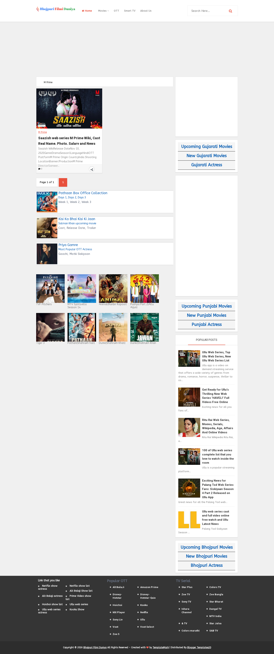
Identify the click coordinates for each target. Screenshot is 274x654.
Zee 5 (116, 634)
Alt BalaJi (118, 587)
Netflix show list (80, 585)
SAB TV (213, 630)
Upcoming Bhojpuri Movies (207, 547)
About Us (145, 10)
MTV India (215, 616)
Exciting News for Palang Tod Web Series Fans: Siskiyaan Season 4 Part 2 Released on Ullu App (218, 489)
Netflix (144, 612)
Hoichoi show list (52, 604)
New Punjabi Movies (206, 315)
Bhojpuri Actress (207, 565)
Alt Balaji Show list (81, 590)
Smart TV (129, 10)
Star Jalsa (215, 623)
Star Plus (187, 587)
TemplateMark (161, 647)
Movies (103, 10)
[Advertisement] (137, 48)
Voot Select (147, 626)
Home (87, 10)
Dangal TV (215, 608)
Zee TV (186, 594)
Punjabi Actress (207, 324)
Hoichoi (117, 605)
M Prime (42, 132)
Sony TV (186, 601)
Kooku (144, 605)
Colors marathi (191, 630)
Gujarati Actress (206, 164)
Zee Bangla (216, 594)
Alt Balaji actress (52, 595)
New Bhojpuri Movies (206, 556)
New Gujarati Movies (206, 155)
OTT (116, 10)
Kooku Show (77, 609)
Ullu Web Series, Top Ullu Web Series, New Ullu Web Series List (216, 356)
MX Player (119, 612)
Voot (115, 626)
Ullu (142, 619)
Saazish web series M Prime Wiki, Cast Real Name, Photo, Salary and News (69, 140)
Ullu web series (79, 604)
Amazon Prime (149, 587)
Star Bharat (216, 601)
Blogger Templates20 (199, 647)
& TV (184, 623)
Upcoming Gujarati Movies (206, 146)
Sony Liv (118, 619)
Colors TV (215, 587)
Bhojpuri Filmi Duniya (95, 647)
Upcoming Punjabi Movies (207, 306)
